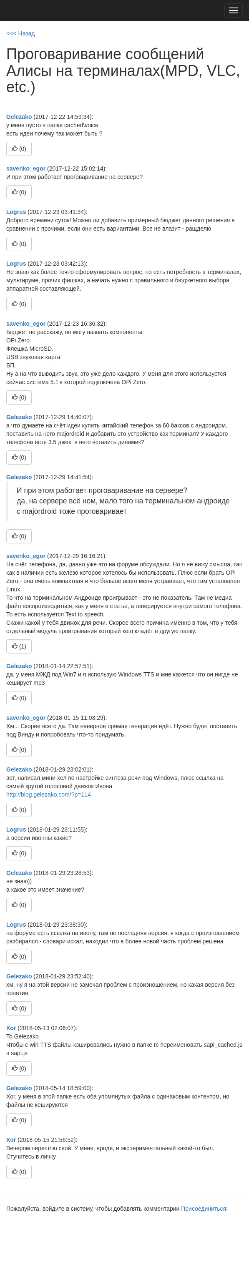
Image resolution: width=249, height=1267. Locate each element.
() (19, 149)
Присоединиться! (204, 1208)
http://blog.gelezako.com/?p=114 (48, 794)
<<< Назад (20, 33)
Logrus (16, 212)
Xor (11, 1028)
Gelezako (19, 116)
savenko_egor (25, 168)
